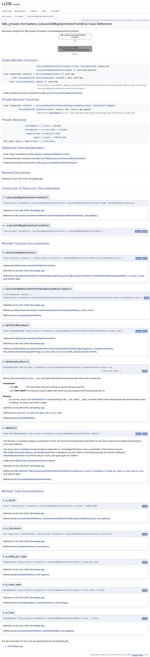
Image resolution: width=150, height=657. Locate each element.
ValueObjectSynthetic (44, 452)
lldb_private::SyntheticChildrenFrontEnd (62, 93)
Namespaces (20, 11)
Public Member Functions (90, 20)
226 (21, 541)
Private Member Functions (110, 20)
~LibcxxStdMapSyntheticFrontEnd (54, 70)
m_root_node (48, 129)
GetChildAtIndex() (26, 418)
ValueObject (100, 105)
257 (21, 305)
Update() (93, 215)
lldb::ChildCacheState (22, 81)
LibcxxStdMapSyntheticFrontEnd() (34, 479)
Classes (34, 11)
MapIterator (31, 141)
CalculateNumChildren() (29, 315)
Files (45, 11)
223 (21, 597)
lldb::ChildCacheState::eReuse (18, 452)
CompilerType (33, 133)
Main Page (7, 11)
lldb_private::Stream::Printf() (82, 351)
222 (21, 625)
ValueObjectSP (27, 109)
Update (39, 81)
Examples (55, 11)
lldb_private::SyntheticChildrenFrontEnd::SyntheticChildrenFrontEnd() (48, 215)
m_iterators (48, 141)
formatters (19, 16)
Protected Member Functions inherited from (43, 158)
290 (21, 407)
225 (21, 513)
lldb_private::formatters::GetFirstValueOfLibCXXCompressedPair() (47, 310)
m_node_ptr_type (51, 133)
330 (21, 343)
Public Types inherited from (35, 154)
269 (21, 270)
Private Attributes (127, 20)
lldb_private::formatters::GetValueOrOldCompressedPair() (98, 275)
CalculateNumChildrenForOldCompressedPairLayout (63, 105)
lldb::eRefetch (21, 471)
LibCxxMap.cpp (35, 178)
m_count (46, 137)
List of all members (142, 20)
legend (75, 54)
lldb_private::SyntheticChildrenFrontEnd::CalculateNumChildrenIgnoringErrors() (54, 348)
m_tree (45, 125)
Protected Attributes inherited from (39, 162)
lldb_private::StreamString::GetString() (22, 351)
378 (21, 465)
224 (21, 569)
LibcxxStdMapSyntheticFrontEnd (40, 16)
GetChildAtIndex (45, 78)
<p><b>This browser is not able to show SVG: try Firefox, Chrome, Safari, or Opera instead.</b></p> (75, 43)
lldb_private (6, 16)
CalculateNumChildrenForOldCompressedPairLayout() (41, 275)
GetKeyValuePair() (104, 348)
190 (19, 178)
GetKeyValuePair (45, 109)
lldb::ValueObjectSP (84, 66)
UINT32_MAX (60, 137)
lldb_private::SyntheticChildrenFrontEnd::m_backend (55, 471)
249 (21, 210)
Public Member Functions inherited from (42, 93)
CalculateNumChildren (48, 74)
